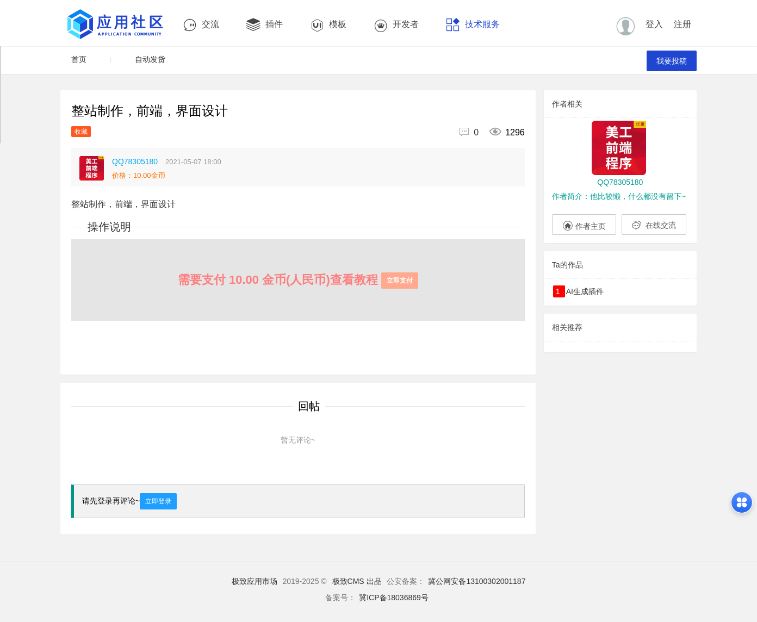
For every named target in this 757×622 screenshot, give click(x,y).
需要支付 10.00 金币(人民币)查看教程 (298, 280)
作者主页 (584, 225)
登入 (654, 24)
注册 (682, 24)
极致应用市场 (254, 581)
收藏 (81, 131)
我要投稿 (671, 61)
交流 (201, 24)
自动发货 (150, 59)
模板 (328, 24)
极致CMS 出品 (357, 581)
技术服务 (473, 24)
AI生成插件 (578, 291)
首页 (78, 59)
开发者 (396, 24)
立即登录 (158, 501)
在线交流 (654, 225)
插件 (264, 24)
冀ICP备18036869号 (394, 597)
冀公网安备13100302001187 (476, 581)
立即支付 (400, 280)
